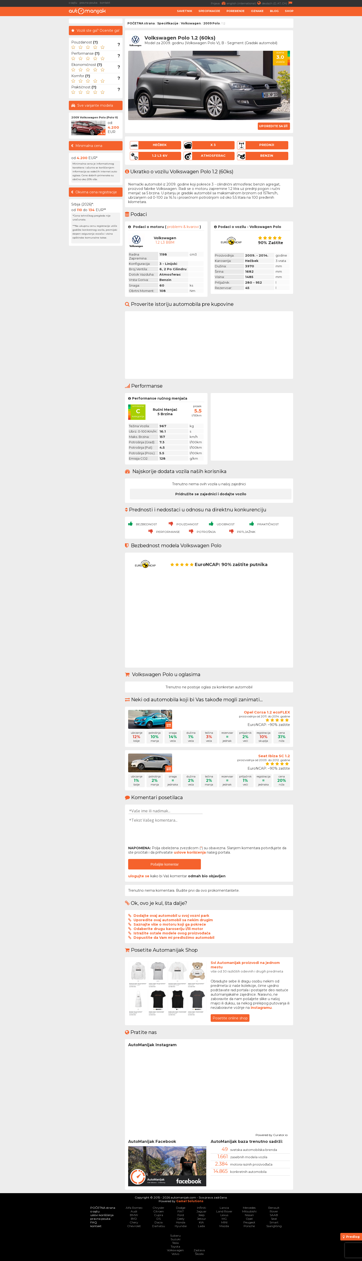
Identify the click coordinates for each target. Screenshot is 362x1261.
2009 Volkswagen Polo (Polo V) (94, 117)
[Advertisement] (329, 92)
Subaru (175, 1235)
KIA (201, 1222)
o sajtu (73, 2)
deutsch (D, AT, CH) (277, 3)
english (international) (244, 3)
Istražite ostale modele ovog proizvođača (172, 933)
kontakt (105, 2)
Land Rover (224, 1211)
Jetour (201, 1218)
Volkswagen (191, 23)
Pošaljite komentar (165, 864)
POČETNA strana (141, 23)
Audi (134, 1211)
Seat (274, 1218)
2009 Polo (211, 23)
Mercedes (249, 1207)
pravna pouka (88, 2)
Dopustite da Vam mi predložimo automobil (174, 937)
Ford (180, 1215)
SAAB (274, 1215)
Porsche (249, 1226)
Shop (289, 11)
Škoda (199, 1254)
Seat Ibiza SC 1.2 (274, 756)
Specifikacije (209, 11)
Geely (181, 1218)
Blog (274, 11)
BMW (134, 1215)
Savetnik (184, 11)
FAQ (93, 1222)
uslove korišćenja (190, 852)
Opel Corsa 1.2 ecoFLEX (267, 712)
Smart (274, 1222)
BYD (134, 1218)
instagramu (261, 1007)
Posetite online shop (230, 1018)
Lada (201, 1226)
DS (158, 1218)
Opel (249, 1218)
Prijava (219, 3)
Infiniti (201, 1207)
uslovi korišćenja (102, 1215)
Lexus (224, 1215)
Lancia (224, 1207)
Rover (274, 1211)
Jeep (201, 1215)
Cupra (158, 1215)
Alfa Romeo (134, 1207)
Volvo (175, 1254)
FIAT (180, 1211)
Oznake (257, 11)
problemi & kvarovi (183, 227)
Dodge (180, 1207)
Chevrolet (134, 1226)
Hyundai (181, 1226)
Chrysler (158, 1207)
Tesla (175, 1243)
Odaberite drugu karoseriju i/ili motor (168, 929)
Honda (180, 1222)
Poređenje (236, 11)
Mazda (224, 1226)
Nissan (249, 1215)
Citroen (158, 1211)
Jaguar (202, 1211)
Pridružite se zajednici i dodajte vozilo (210, 494)
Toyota (175, 1246)
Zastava (199, 1250)
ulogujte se (138, 876)
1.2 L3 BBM (165, 242)
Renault (273, 1207)
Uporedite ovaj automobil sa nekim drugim (173, 920)
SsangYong (274, 1226)
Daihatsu (158, 1226)
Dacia (159, 1222)
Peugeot (249, 1222)
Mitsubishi (249, 1211)
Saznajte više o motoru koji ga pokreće (170, 924)
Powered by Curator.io (272, 1134)
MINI (224, 1222)
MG (224, 1218)
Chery (134, 1222)
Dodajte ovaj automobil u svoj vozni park (171, 915)
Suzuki (175, 1239)
